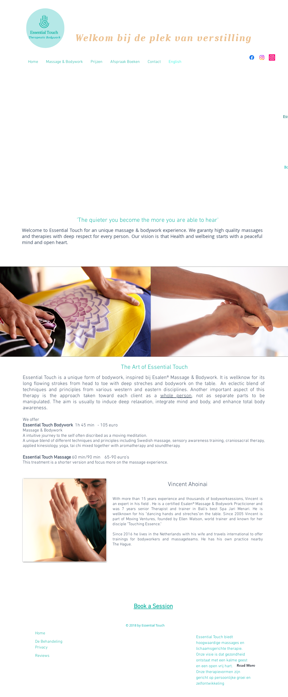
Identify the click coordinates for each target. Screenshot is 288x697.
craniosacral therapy (245, 440)
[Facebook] (252, 57)
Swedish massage (153, 440)
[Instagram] (262, 57)
